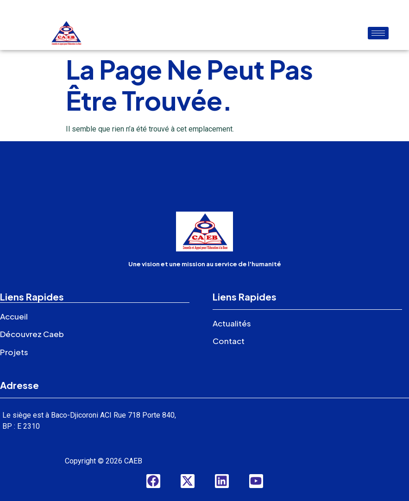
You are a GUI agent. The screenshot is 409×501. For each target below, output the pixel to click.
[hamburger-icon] (378, 33)
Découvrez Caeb (32, 334)
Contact (229, 341)
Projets (14, 352)
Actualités (232, 323)
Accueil (14, 316)
